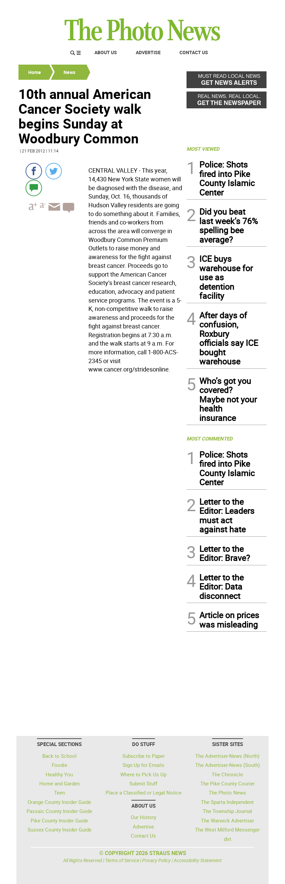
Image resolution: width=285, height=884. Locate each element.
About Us (105, 52)
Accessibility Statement (198, 860)
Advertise (148, 52)
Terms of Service (122, 860)
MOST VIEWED (203, 148)
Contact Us (193, 52)
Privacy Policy (156, 860)
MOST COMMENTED (210, 438)
